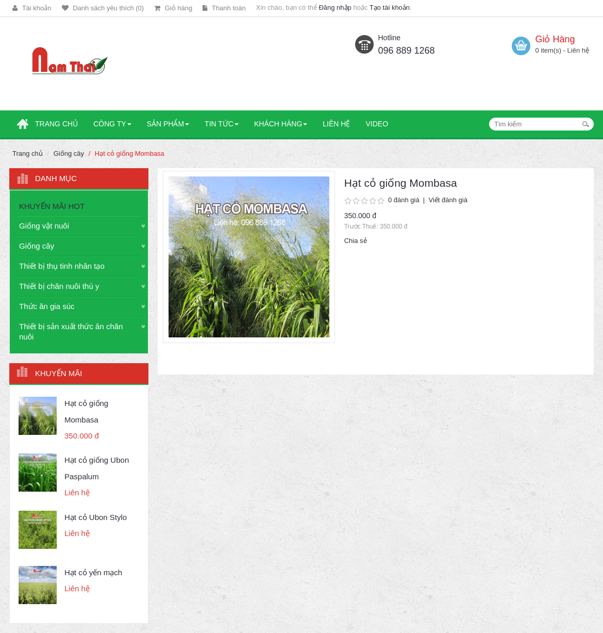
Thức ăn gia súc (47, 306)
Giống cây (69, 153)
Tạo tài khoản (390, 7)
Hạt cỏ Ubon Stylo (95, 517)
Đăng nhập (335, 7)
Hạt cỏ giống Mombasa (129, 153)
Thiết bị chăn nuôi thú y (59, 286)
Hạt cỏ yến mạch (93, 572)
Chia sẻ (355, 241)
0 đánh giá (404, 200)
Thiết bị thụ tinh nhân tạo (62, 266)
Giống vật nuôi (44, 225)
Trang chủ (27, 153)
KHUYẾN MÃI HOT (52, 206)
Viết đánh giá (447, 200)
